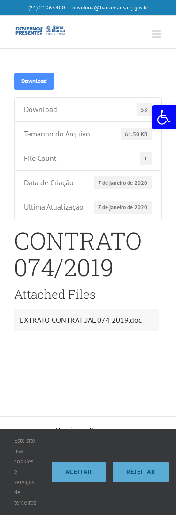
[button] (164, 117)
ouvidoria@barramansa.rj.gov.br (110, 7)
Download (34, 80)
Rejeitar (140, 472)
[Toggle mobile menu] (157, 34)
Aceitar (78, 472)
